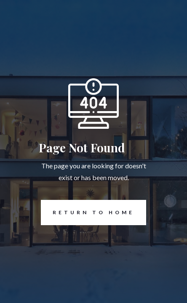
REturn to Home (87, 212)
